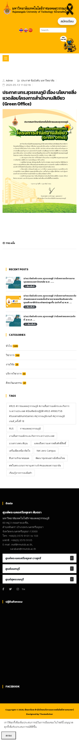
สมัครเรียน (67, 21)
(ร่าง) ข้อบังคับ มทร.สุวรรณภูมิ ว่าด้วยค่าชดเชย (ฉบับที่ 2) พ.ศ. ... (49, 318)
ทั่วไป (12, 345)
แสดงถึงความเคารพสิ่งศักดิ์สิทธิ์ (50, 443)
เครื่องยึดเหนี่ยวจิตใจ (19, 450)
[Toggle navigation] (6, 58)
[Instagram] (17, 589)
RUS (11, 428)
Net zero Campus (46, 450)
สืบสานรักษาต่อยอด (19, 458)
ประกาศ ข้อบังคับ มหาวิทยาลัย (37, 80)
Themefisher (46, 714)
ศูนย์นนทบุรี (12, 569)
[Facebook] (3, 589)
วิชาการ (13, 355)
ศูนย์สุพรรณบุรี (14, 579)
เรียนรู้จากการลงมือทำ (20, 472)
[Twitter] (10, 589)
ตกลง (9, 735)
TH (23, 589)
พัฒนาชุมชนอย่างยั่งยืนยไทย (50, 458)
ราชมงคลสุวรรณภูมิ (30, 428)
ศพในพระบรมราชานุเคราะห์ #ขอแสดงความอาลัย (35, 465)
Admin (9, 80)
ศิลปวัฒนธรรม (16, 382)
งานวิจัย (12, 364)
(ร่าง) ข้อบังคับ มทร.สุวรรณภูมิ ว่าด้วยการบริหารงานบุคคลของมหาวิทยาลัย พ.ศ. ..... (49, 280)
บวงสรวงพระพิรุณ (18, 443)
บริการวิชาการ (16, 373)
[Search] (53, 30)
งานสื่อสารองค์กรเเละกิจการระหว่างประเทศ (31, 435)
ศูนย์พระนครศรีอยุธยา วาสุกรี (23, 558)
